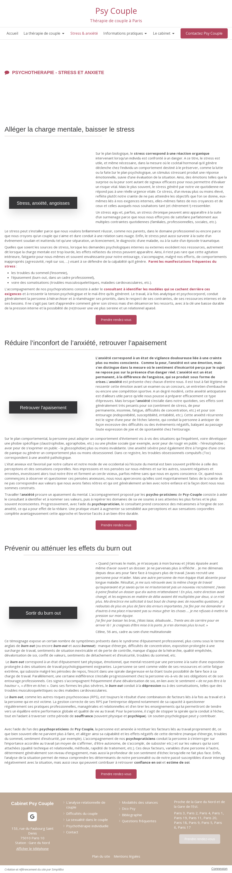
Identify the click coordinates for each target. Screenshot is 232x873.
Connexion (219, 868)
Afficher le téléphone (32, 848)
